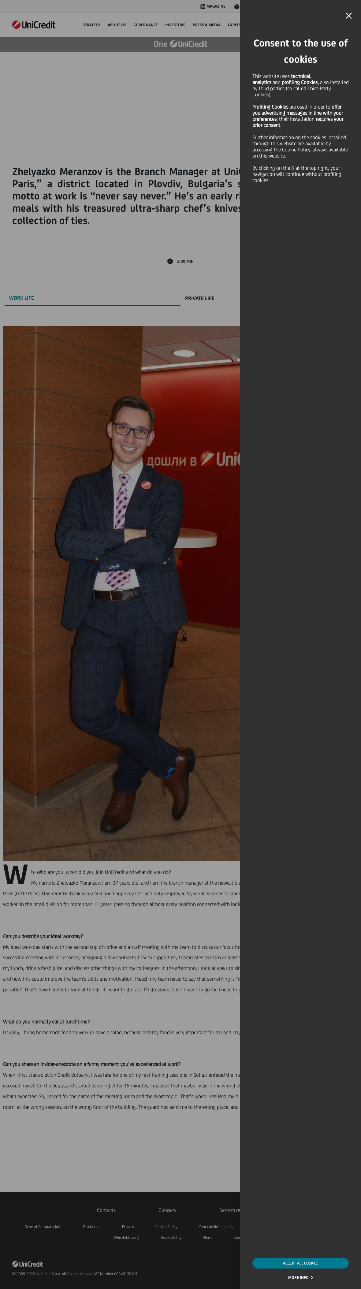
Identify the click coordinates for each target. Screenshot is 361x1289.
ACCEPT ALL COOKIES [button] (300, 1263)
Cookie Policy (296, 150)
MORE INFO (298, 1277)
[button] (349, 16)
